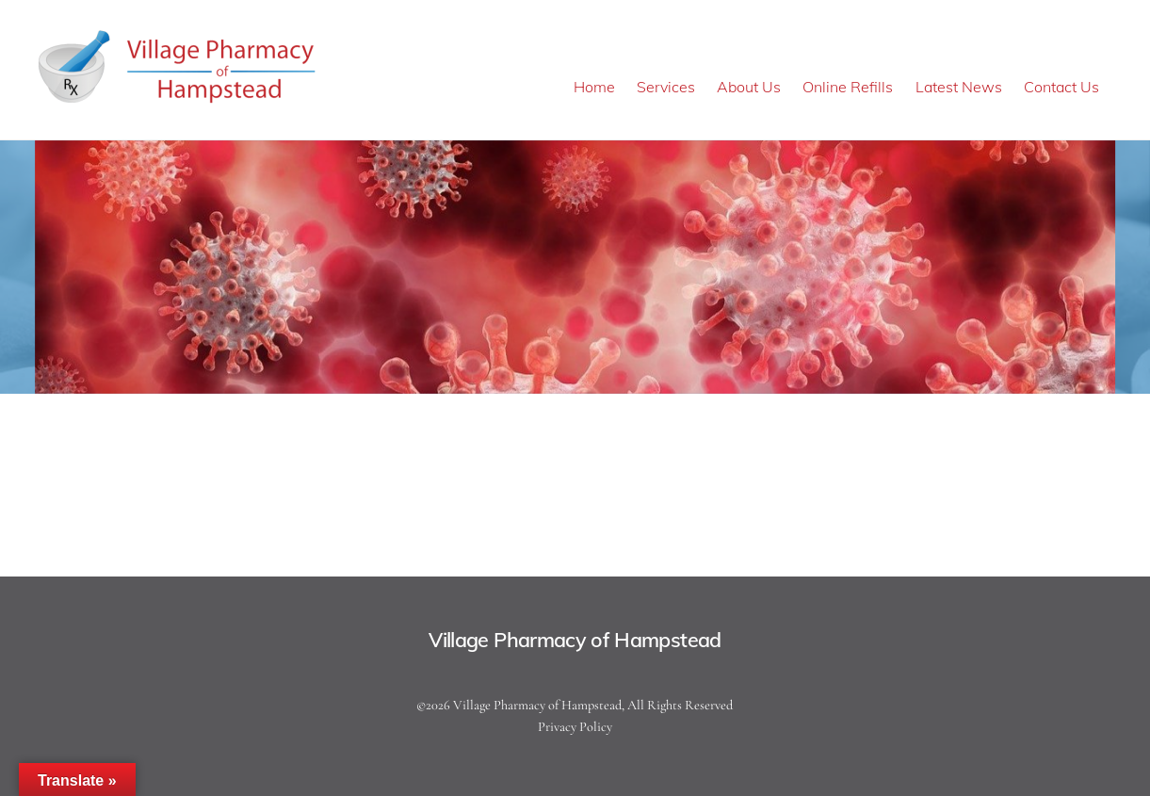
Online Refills (847, 86)
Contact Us (1061, 86)
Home (594, 86)
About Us (749, 86)
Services (666, 86)
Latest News (958, 86)
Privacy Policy (575, 727)
